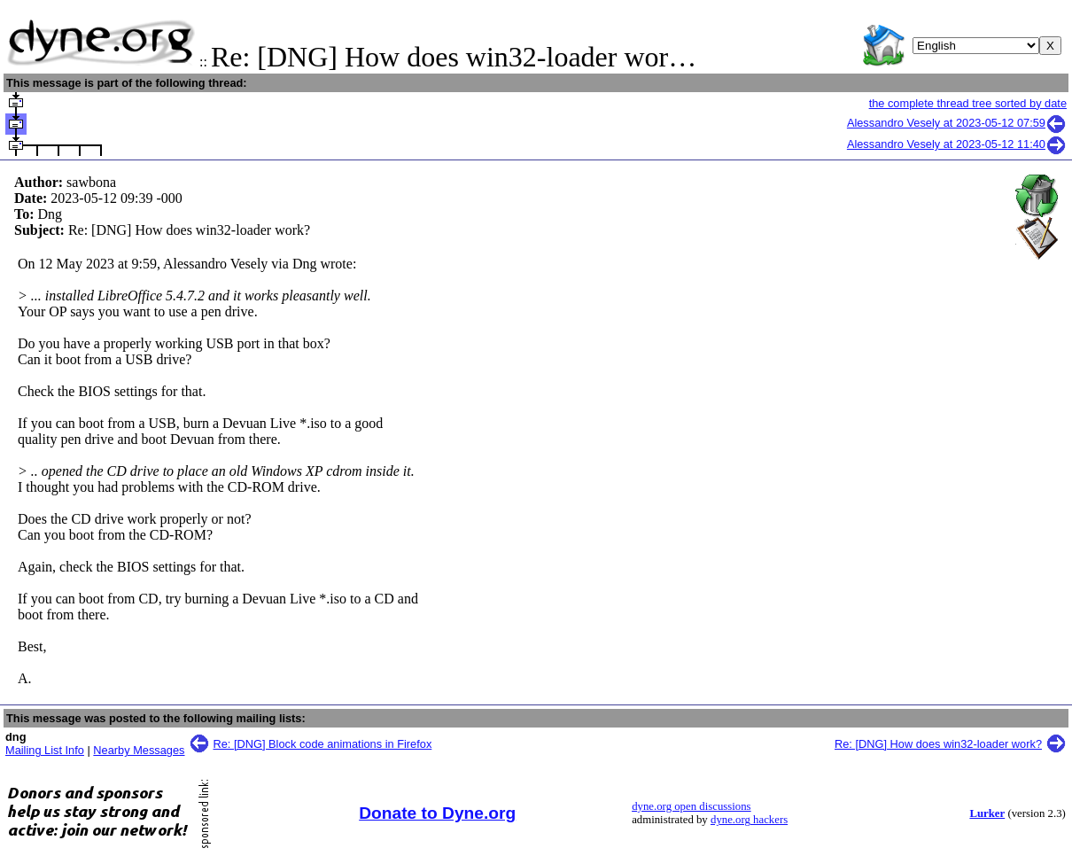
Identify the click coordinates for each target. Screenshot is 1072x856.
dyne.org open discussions (691, 806)
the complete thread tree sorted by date (968, 103)
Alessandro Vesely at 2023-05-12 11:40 (957, 144)
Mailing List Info (44, 750)
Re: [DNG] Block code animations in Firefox (323, 744)
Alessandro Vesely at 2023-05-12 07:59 (957, 122)
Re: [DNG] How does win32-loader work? (938, 744)
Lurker (987, 813)
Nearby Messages (138, 750)
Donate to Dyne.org (437, 813)
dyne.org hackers (749, 819)
